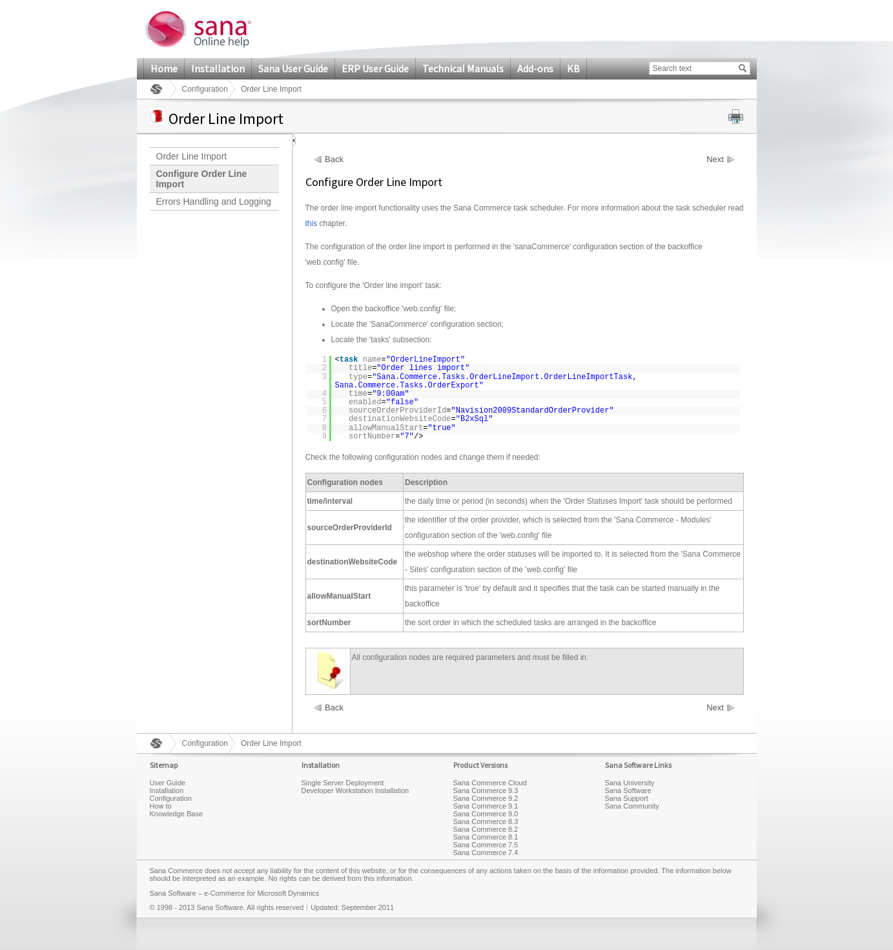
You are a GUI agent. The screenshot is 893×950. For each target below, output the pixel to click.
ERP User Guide (375, 68)
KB (573, 68)
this (311, 223)
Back (334, 159)
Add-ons (535, 68)
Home (164, 68)
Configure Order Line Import (201, 179)
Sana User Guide (293, 68)
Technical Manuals (463, 68)
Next (715, 159)
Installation (218, 68)
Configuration (205, 89)
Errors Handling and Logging (213, 201)
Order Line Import (191, 156)
